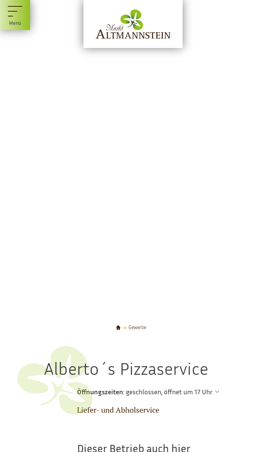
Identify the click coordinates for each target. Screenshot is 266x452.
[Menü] (15, 15)
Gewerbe (137, 327)
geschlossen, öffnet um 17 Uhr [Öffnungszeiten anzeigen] (169, 392)
